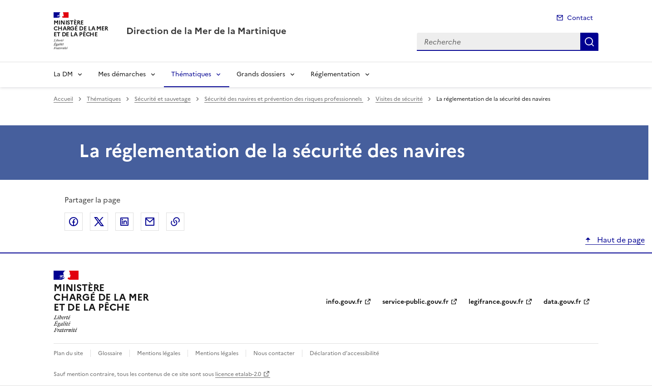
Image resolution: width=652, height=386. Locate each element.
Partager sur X (99, 222)
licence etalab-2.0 (238, 374)
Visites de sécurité (399, 99)
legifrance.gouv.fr (496, 302)
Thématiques (191, 74)
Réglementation (335, 74)
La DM (63, 74)
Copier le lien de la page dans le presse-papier (175, 222)
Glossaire (110, 353)
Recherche (589, 42)
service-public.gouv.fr (415, 302)
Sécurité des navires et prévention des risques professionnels (283, 99)
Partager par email (150, 222)
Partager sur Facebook (73, 222)
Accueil (63, 99)
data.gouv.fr (562, 302)
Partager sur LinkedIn (124, 222)
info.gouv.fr (344, 302)
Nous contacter (274, 353)
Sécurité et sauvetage (162, 99)
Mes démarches (122, 74)
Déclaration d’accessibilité (344, 353)
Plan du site (68, 353)
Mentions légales (158, 353)
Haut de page (620, 239)
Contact (580, 18)
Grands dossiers (261, 74)
